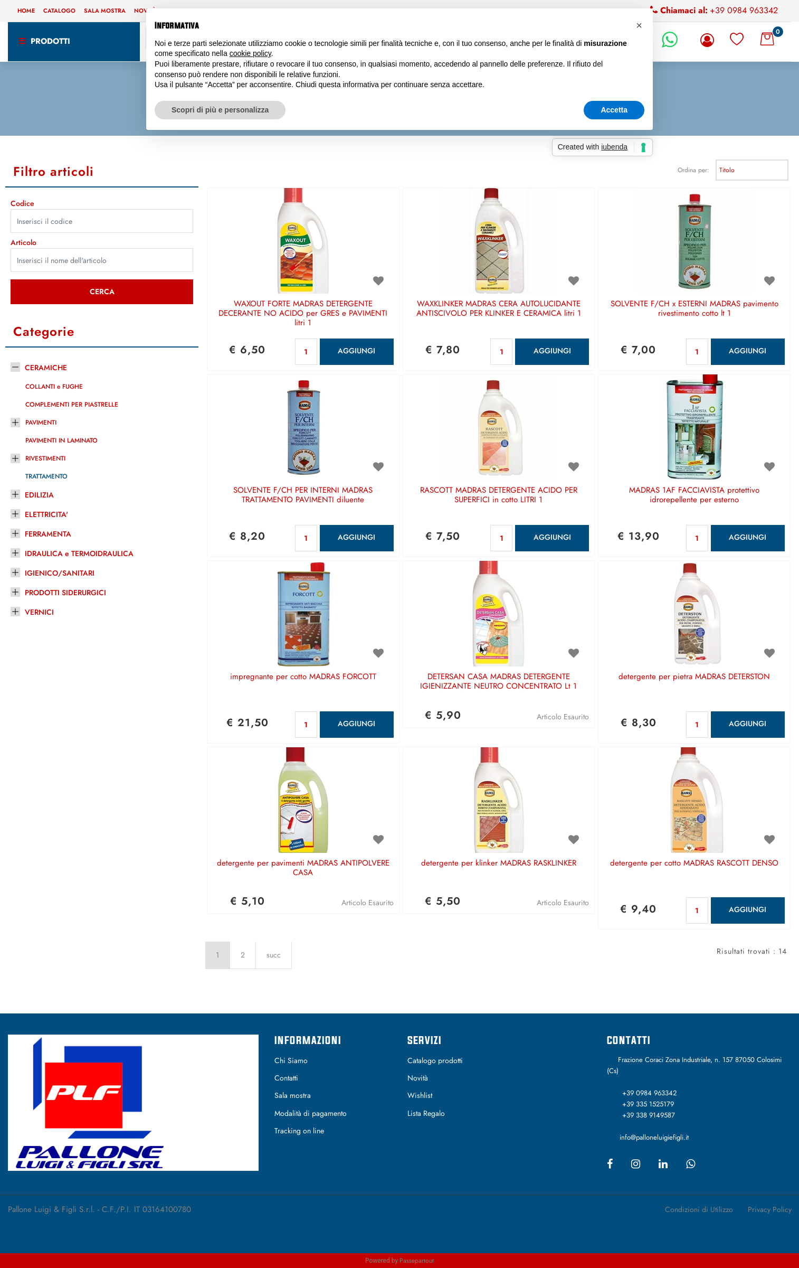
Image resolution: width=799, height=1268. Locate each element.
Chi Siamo (291, 1060)
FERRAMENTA (48, 534)
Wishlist (419, 1095)
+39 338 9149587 (648, 1115)
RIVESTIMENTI (45, 458)
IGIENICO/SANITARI (59, 573)
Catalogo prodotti (435, 1060)
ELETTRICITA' (46, 514)
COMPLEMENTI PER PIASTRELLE (71, 404)
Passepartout (417, 1260)
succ (274, 955)
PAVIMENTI (40, 422)
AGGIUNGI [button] (356, 350)
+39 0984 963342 (744, 10)
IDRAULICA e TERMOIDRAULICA (79, 553)
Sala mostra (105, 10)
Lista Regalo (426, 1113)
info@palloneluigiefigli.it (654, 1137)
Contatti (286, 1078)
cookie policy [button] (250, 53)
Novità (417, 1078)
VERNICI (39, 612)
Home (26, 10)
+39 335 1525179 (648, 1104)
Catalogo (59, 10)
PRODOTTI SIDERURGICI (65, 592)
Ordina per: (693, 170)
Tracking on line (299, 1130)
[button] (709, 40)
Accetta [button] (614, 110)
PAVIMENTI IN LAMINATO (61, 440)
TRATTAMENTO (46, 476)
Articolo (23, 242)
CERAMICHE (46, 367)
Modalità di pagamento (310, 1113)
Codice (22, 203)
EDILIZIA (39, 495)
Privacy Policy (770, 1209)
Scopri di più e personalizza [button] (220, 110)
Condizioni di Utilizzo (699, 1209)
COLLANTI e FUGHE (54, 386)
